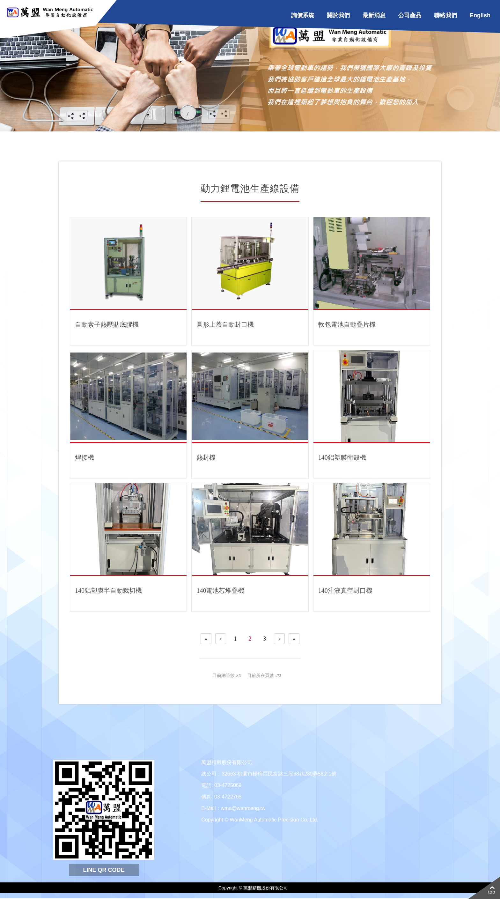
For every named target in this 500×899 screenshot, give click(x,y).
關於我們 (338, 15)
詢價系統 (302, 15)
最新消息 (374, 15)
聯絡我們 (445, 15)
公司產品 (409, 15)
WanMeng (51, 13)
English (480, 15)
